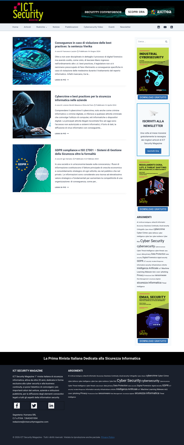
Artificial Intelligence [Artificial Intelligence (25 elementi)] (145, 222)
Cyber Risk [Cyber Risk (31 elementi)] (112, 381)
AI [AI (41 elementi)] (137, 222)
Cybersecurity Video (93, 27)
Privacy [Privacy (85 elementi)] (140, 275)
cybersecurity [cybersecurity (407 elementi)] (146, 246)
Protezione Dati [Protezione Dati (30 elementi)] (149, 275)
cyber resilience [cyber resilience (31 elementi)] (158, 236)
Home (15, 27)
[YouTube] (165, 27)
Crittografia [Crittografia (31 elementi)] (140, 229)
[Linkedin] (158, 27)
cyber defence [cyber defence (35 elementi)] (153, 233)
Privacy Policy (108, 437)
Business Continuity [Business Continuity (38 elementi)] (151, 226)
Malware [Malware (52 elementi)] (148, 272)
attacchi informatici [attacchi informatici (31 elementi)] (158, 222)
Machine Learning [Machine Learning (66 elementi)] (148, 389)
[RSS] (171, 27)
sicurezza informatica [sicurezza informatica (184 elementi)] (149, 282)
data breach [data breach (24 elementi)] (99, 386)
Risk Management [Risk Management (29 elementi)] (143, 279)
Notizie (56, 27)
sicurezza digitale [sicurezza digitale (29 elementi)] (155, 279)
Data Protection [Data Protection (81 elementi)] (158, 254)
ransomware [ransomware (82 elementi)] (160, 275)
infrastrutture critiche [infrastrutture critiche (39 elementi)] (159, 265)
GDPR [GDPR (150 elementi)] (140, 261)
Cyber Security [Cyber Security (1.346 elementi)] (152, 241)
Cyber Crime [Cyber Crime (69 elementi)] (142, 233)
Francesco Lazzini (69, 51)
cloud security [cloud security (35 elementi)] (164, 226)
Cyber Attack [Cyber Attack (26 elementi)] (149, 229)
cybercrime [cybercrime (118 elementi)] (159, 229)
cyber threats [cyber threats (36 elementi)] (159, 251)
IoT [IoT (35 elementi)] (160, 268)
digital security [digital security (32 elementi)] (162, 257)
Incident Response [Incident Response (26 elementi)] (157, 261)
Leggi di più (62, 80)
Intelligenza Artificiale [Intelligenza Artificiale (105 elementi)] (147, 268)
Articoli (27, 27)
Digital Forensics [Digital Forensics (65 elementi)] (149, 257)
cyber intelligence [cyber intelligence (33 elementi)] (84, 381)
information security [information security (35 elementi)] (144, 265)
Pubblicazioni (71, 27)
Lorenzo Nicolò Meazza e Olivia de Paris (77, 105)
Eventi (111, 27)
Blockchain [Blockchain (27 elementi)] (140, 226)
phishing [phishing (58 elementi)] (164, 272)
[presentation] (32, 61)
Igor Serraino (67, 159)
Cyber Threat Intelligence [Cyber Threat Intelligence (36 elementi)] (145, 251)
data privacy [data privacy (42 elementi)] (146, 254)
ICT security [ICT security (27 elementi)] (147, 261)
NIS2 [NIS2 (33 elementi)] (154, 272)
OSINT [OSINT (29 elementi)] (158, 272)
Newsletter (125, 27)
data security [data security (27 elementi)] (132, 386)
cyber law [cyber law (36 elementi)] (148, 236)
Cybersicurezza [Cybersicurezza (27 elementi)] (160, 247)
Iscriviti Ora (153, 151)
